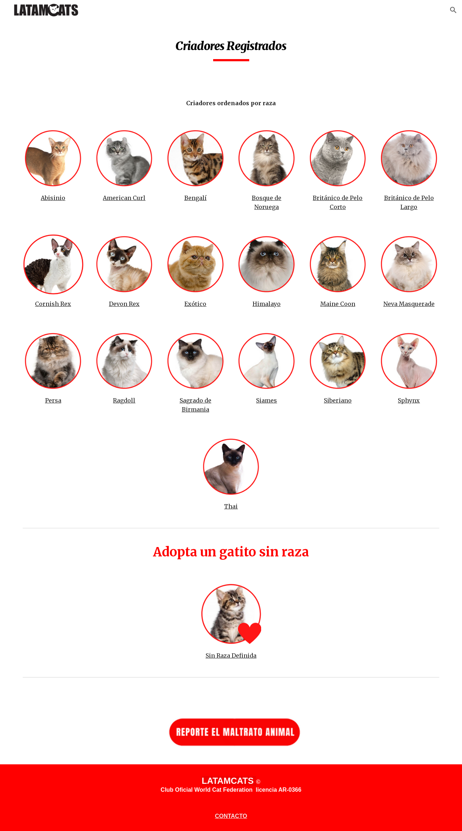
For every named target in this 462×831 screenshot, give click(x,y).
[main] (231, 47)
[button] (453, 10)
